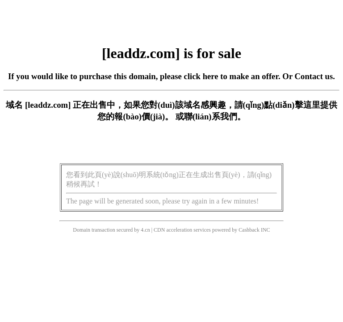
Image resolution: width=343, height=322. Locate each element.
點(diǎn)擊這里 (292, 105)
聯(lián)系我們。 (215, 116)
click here (201, 76)
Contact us (314, 76)
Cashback (248, 230)
